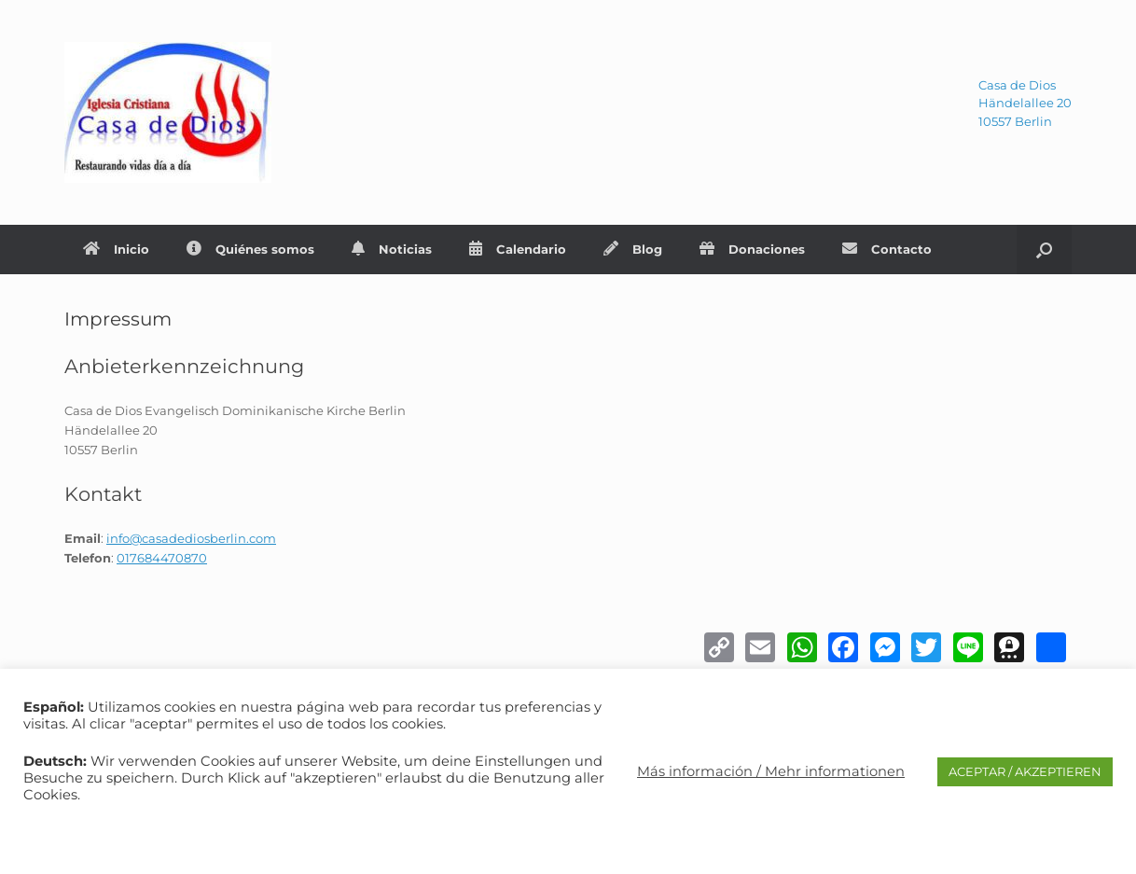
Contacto (887, 249)
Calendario (517, 249)
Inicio (116, 249)
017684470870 (162, 557)
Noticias (392, 249)
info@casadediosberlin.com (191, 538)
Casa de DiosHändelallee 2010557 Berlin (1025, 103)
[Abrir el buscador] (1044, 249)
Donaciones (752, 249)
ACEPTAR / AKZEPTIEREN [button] (1025, 771)
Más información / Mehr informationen (771, 771)
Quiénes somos (250, 249)
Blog (632, 249)
